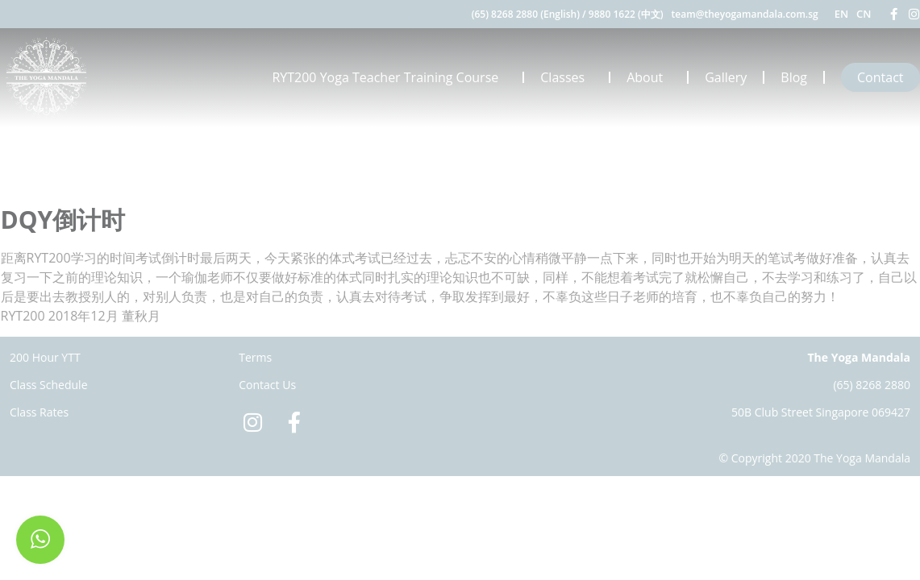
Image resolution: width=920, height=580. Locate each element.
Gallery (726, 77)
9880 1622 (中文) (626, 14)
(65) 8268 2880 (871, 384)
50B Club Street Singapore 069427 (820, 412)
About (649, 77)
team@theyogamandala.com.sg (745, 14)
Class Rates (39, 412)
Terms (255, 357)
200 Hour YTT (45, 357)
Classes (566, 77)
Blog (794, 77)
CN (863, 13)
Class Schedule (49, 384)
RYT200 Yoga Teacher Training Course (389, 77)
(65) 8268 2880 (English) (526, 14)
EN (841, 13)
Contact (880, 77)
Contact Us (267, 384)
